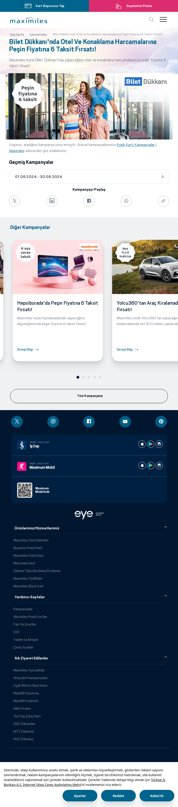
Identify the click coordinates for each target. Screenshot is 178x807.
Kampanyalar (22, 609)
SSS (16, 632)
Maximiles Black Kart (28, 586)
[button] (28, 20)
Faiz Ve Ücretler (24, 624)
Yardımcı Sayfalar (30, 597)
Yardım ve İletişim (25, 640)
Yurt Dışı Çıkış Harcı (27, 716)
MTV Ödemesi (23, 731)
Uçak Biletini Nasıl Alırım (30, 685)
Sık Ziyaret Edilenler (31, 658)
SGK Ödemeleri (24, 724)
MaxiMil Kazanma (26, 693)
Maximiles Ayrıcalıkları (29, 670)
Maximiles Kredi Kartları (30, 617)
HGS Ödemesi (23, 739)
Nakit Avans (22, 708)
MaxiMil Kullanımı (25, 701)
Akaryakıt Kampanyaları (30, 678)
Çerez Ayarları (23, 647)
